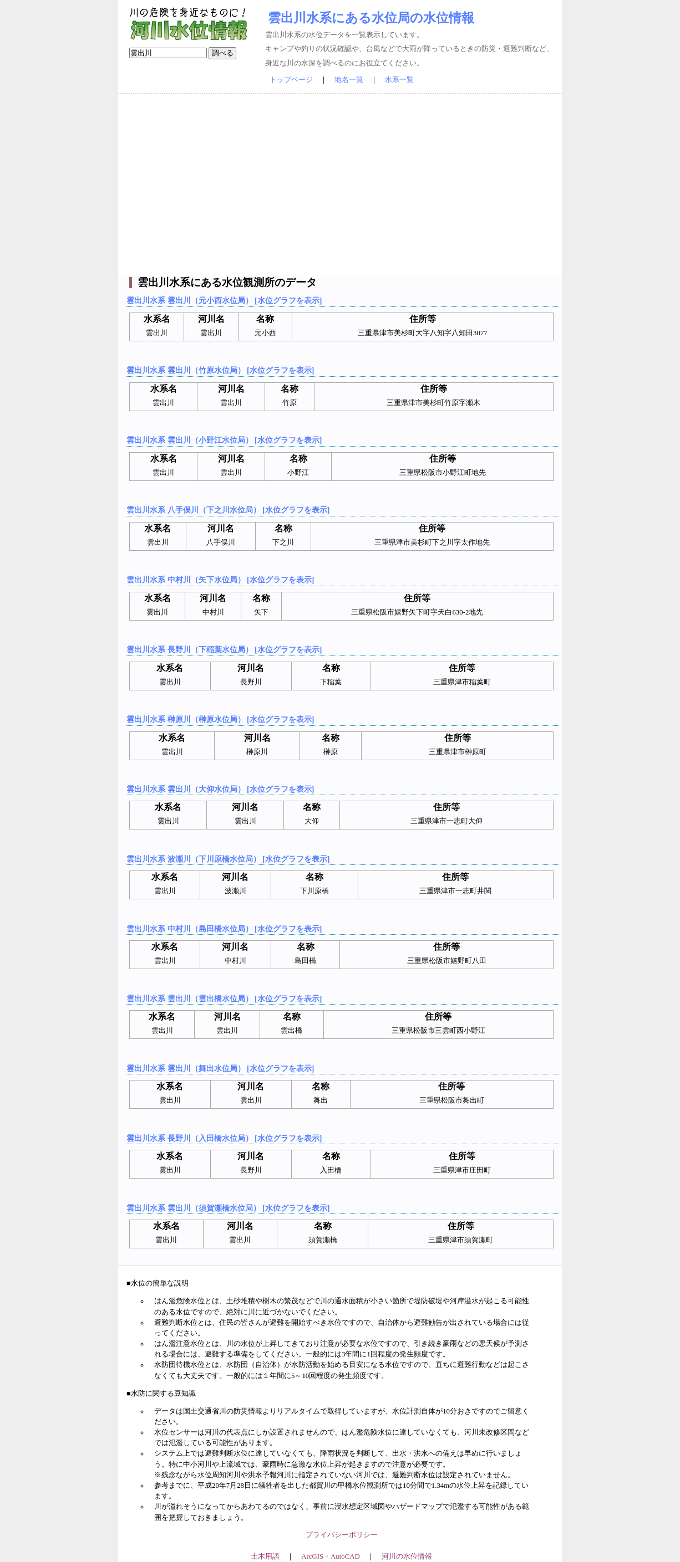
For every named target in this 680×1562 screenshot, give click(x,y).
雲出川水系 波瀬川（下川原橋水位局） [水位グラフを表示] (227, 858)
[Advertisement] (340, 185)
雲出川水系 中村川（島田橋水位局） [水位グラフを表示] (224, 928)
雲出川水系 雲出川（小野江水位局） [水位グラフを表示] (224, 440)
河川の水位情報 (407, 1556)
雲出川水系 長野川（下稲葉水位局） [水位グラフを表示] (224, 649)
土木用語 (265, 1556)
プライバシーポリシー (342, 1535)
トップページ (291, 80)
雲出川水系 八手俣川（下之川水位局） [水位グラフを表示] (227, 509)
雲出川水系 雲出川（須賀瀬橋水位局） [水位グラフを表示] (227, 1207)
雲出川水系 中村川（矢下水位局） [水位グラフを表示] (220, 579)
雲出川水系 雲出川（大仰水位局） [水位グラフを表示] (220, 789)
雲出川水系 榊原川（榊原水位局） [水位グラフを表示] (220, 719)
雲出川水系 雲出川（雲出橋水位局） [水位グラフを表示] (224, 998)
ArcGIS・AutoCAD (330, 1556)
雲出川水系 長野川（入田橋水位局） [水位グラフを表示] (224, 1138)
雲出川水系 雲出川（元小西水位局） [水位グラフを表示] (224, 300)
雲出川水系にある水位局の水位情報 (371, 18)
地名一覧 (348, 80)
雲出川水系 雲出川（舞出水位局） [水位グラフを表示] (220, 1068)
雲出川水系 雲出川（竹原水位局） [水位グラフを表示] (220, 370)
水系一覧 (399, 80)
